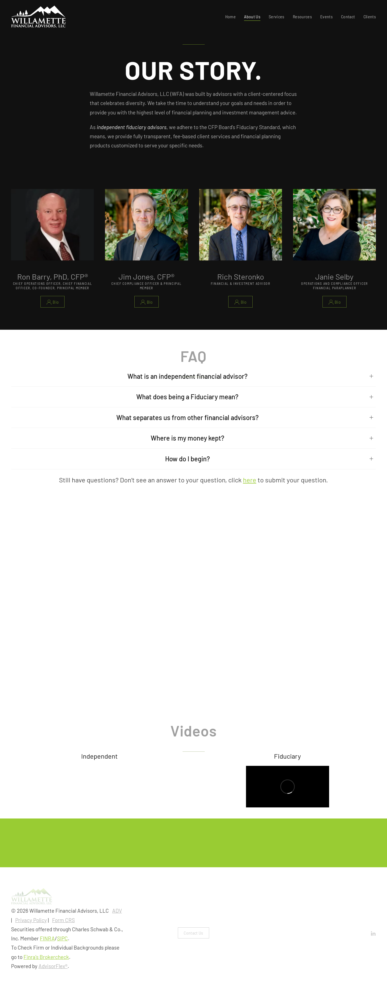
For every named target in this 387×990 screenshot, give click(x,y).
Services (277, 16)
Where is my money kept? (187, 438)
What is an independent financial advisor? (187, 376)
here (249, 480)
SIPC (62, 938)
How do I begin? (187, 459)
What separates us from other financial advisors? (187, 417)
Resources (302, 16)
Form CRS (63, 920)
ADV (117, 910)
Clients (369, 16)
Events (326, 16)
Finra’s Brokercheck (46, 957)
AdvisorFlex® (53, 966)
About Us (252, 16)
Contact (348, 16)
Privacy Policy (31, 920)
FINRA (47, 938)
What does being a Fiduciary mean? (187, 397)
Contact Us (193, 932)
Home (230, 16)
